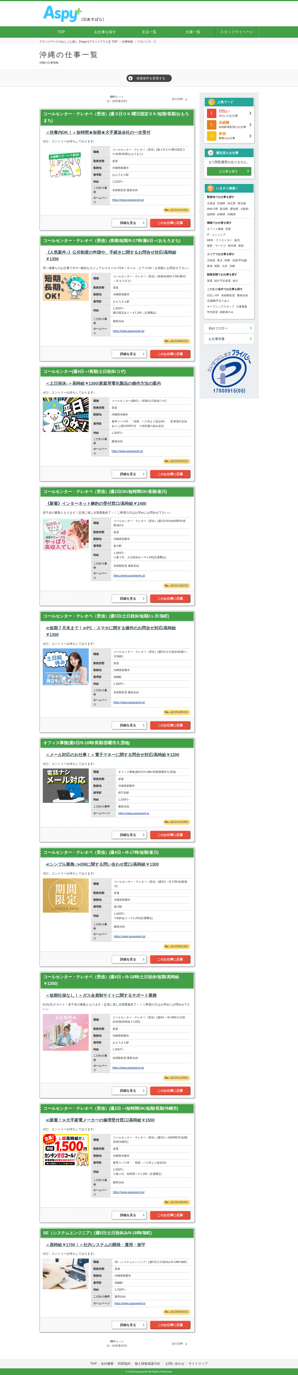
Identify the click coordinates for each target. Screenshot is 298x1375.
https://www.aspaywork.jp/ (128, 200)
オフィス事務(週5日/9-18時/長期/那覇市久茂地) (86, 743)
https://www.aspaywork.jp (133, 813)
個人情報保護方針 (148, 1363)
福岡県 (211, 214)
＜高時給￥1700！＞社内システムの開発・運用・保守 (95, 1245)
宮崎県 (221, 214)
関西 (217, 266)
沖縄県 (231, 214)
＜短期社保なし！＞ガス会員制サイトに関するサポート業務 (101, 995)
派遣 (209, 280)
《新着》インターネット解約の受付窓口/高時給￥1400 (96, 503)
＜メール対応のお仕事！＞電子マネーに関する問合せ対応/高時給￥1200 (112, 754)
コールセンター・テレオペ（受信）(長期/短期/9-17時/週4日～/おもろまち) (111, 240)
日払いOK (213, 295)
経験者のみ (227, 312)
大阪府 (244, 208)
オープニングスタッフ (220, 306)
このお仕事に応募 (170, 223)
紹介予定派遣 (222, 280)
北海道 (211, 203)
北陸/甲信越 (239, 260)
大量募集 (241, 306)
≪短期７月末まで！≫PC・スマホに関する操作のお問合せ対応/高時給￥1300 (111, 631)
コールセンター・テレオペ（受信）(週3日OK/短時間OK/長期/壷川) (105, 491)
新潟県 (224, 208)
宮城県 (221, 203)
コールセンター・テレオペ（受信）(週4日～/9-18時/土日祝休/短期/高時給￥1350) (111, 980)
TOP (61, 32)
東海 (209, 266)
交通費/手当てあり (218, 300)
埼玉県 (231, 203)
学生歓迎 (212, 312)
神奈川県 (212, 208)
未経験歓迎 (228, 295)
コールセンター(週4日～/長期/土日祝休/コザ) (84, 371)
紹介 (235, 280)
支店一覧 (149, 32)
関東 (227, 260)
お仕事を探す (105, 32)
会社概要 (107, 1363)
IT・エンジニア (216, 234)
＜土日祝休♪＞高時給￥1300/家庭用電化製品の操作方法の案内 (103, 383)
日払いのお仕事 (229, 113)
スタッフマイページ (236, 32)
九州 (224, 266)
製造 (241, 245)
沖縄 (232, 266)
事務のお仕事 (229, 135)
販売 (237, 240)
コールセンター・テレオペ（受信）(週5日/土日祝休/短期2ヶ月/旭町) (106, 616)
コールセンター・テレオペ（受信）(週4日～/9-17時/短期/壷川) (101, 852)
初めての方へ (218, 328)
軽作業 (232, 245)
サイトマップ (198, 1363)
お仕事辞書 (217, 339)
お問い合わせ (175, 1363)
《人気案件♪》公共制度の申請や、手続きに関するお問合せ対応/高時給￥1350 (111, 255)
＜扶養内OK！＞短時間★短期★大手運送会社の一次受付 (98, 132)
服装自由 (242, 295)
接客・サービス (216, 245)
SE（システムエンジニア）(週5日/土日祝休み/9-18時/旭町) (97, 1233)
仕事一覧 (193, 32)
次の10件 (177, 99)
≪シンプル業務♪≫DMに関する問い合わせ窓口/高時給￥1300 (102, 864)
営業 (228, 229)
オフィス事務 (215, 229)
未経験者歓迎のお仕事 (229, 124)
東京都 (242, 203)
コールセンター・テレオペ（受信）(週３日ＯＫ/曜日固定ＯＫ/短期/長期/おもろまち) (116, 117)
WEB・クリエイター (219, 240)
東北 (220, 260)
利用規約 (124, 1363)
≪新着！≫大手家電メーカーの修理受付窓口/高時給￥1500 (100, 1120)
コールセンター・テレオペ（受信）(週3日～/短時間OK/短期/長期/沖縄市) (110, 1108)
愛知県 (234, 208)
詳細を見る (128, 223)
